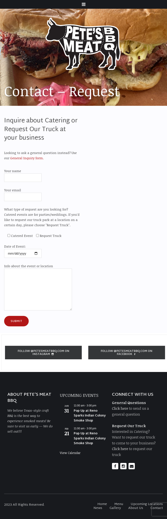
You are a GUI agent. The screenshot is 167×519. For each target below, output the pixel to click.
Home (102, 504)
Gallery (115, 508)
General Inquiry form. (26, 158)
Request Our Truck (129, 425)
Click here (120, 408)
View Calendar (70, 453)
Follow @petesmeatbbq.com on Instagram (43, 353)
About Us (135, 508)
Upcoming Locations (147, 504)
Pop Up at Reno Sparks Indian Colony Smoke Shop (90, 415)
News (98, 508)
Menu (118, 504)
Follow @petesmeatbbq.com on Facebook (126, 353)
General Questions (129, 402)
